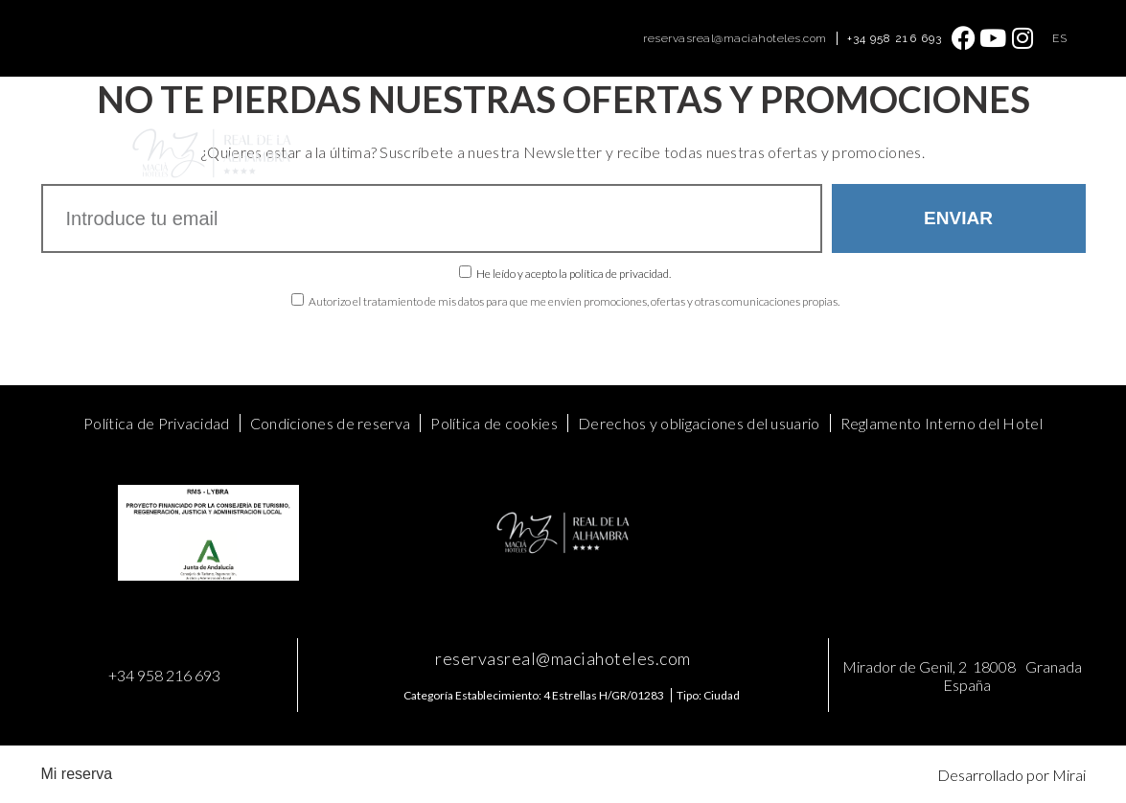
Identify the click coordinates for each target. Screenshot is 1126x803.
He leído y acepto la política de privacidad (572, 273)
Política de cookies (494, 423)
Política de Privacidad (156, 423)
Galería (798, 132)
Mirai (1069, 775)
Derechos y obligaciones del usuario (699, 423)
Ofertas (433, 132)
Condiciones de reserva (330, 423)
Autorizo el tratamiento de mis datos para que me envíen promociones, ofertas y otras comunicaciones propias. (574, 301)
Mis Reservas (860, 175)
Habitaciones (344, 132)
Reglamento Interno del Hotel (941, 423)
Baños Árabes (710, 132)
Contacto (872, 132)
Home (261, 132)
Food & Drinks (599, 132)
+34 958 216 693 (895, 38)
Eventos (505, 132)
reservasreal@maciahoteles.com (735, 38)
